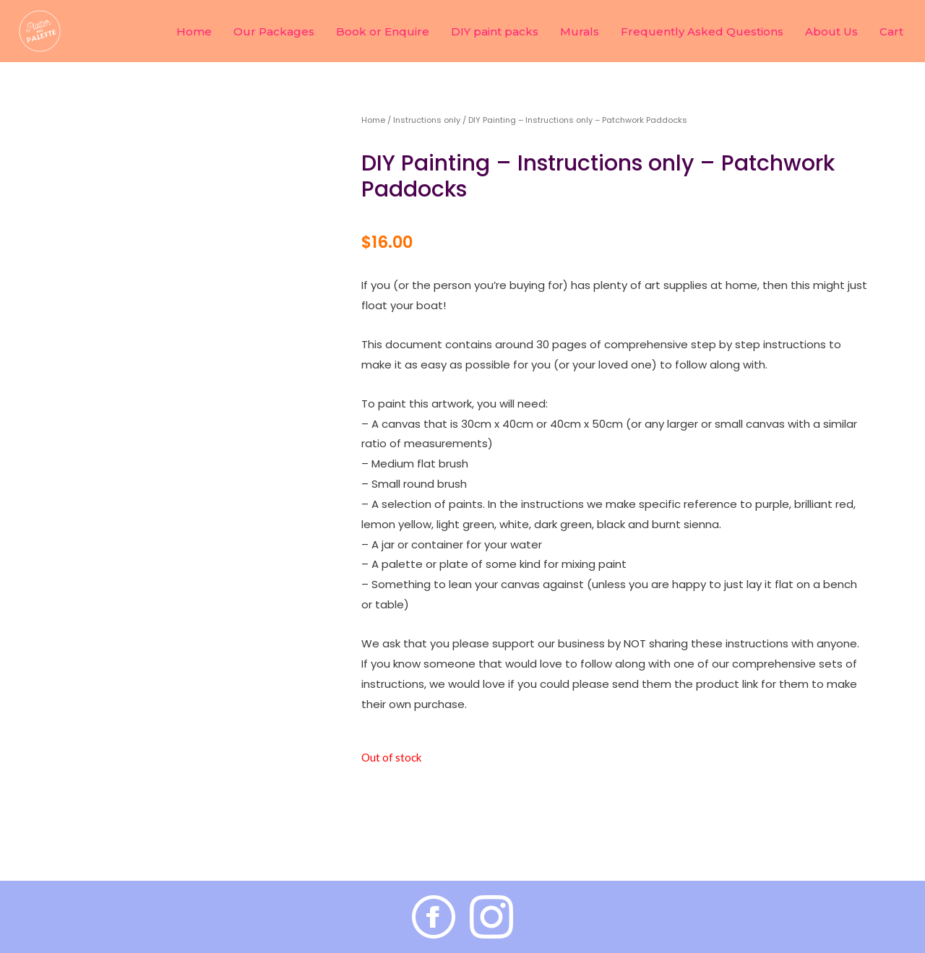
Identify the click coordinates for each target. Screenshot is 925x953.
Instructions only (426, 120)
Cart (891, 31)
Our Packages (273, 31)
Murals (579, 31)
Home (194, 31)
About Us (831, 31)
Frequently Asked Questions (702, 31)
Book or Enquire (382, 31)
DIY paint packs (494, 31)
